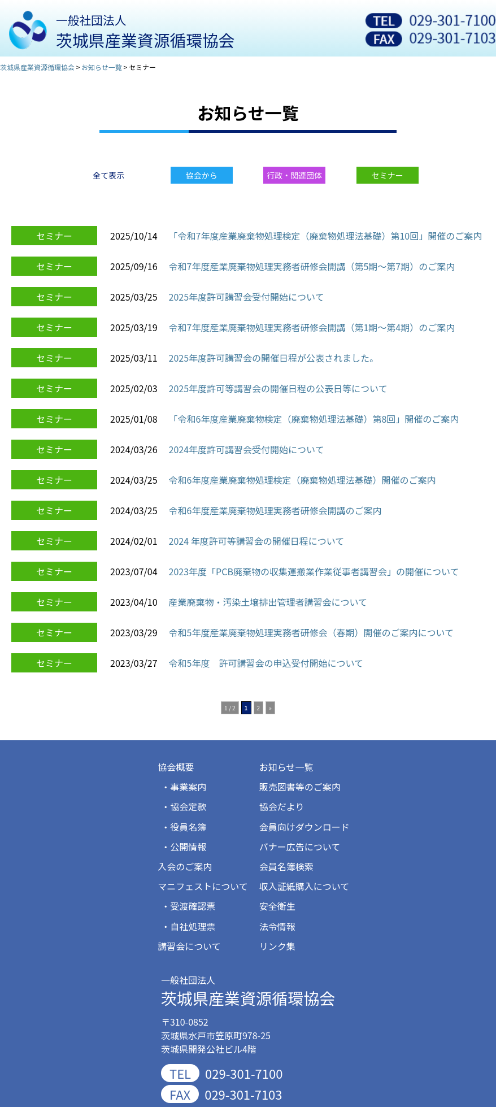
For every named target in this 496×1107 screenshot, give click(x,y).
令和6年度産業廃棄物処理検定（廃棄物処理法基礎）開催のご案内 (302, 480)
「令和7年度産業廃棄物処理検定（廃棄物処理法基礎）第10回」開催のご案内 (325, 235)
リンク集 (277, 946)
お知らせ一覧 (286, 767)
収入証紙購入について (304, 886)
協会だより (281, 806)
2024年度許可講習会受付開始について (246, 449)
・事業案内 (183, 786)
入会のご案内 (185, 866)
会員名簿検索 (286, 866)
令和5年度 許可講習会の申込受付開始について (266, 663)
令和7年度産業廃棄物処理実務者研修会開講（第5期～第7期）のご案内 (312, 266)
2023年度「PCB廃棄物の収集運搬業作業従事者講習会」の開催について (314, 571)
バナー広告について (300, 846)
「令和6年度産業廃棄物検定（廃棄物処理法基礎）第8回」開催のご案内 (314, 419)
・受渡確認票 (188, 906)
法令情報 (277, 926)
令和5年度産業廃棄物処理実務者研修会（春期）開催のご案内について (311, 632)
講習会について (189, 946)
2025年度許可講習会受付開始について (246, 296)
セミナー (54, 235)
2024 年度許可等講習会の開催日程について (257, 541)
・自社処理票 (188, 926)
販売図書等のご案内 (300, 786)
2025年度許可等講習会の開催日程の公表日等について (278, 388)
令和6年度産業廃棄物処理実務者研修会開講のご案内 (275, 510)
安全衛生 (277, 906)
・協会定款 (183, 806)
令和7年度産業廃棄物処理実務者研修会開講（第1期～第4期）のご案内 (312, 327)
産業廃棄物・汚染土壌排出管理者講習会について (268, 602)
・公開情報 (183, 846)
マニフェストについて (203, 886)
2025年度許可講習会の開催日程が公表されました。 (274, 357)
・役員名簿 (183, 826)
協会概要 (176, 767)
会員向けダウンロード (304, 826)
